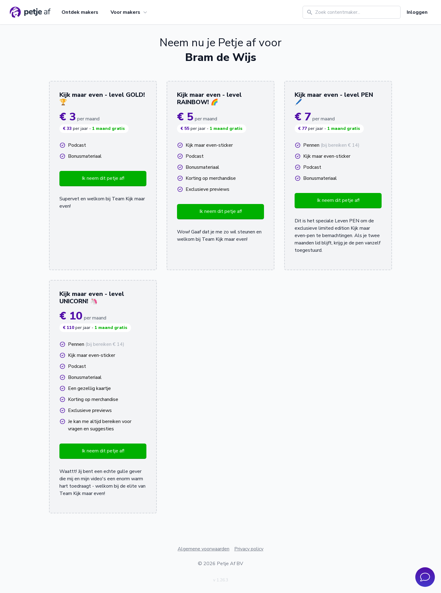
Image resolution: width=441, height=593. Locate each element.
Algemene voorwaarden (203, 549)
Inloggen (417, 12)
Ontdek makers (80, 12)
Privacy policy (248, 549)
